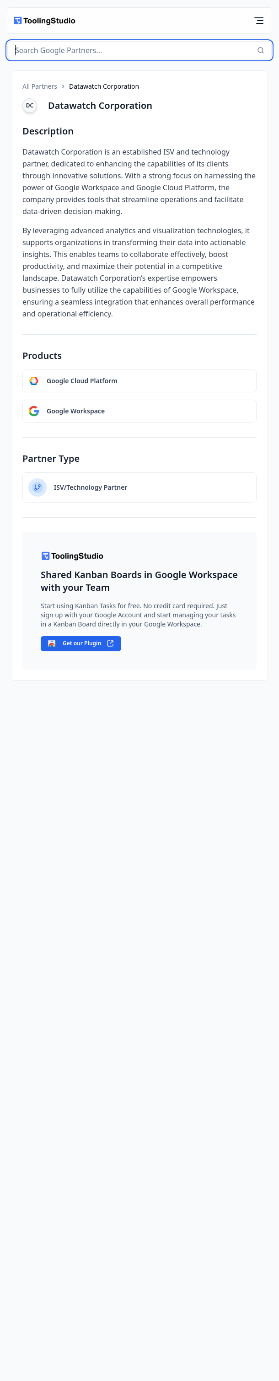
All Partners (39, 86)
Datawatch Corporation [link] (104, 86)
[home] (44, 21)
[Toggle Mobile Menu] (259, 20)
